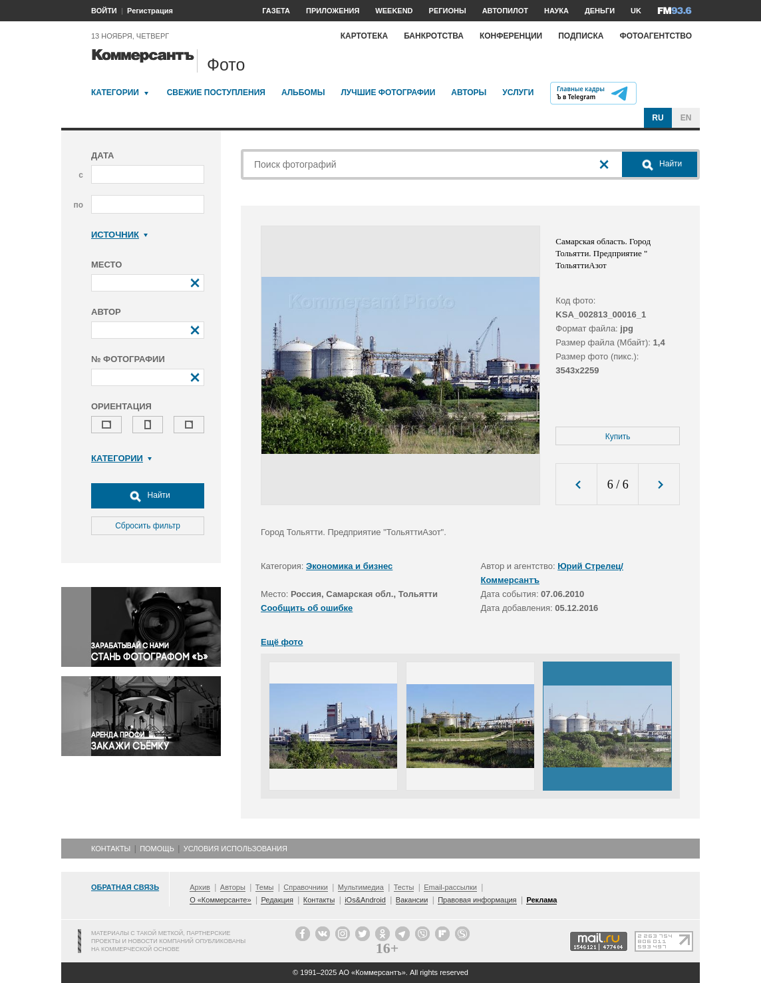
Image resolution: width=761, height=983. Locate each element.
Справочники (305, 887)
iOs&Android (365, 900)
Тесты (404, 887)
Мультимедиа (361, 887)
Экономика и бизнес (349, 566)
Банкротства (434, 36)
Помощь (157, 849)
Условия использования (235, 849)
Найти (147, 496)
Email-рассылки (450, 887)
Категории (115, 92)
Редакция (277, 900)
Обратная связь (125, 887)
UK (636, 11)
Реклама (541, 900)
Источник (119, 235)
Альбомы (303, 92)
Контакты (110, 849)
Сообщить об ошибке (307, 608)
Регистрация (150, 11)
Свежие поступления (216, 92)
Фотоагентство (655, 36)
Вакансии (412, 900)
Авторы (468, 92)
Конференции (511, 36)
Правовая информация (477, 900)
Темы (264, 887)
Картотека (364, 36)
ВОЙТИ (104, 11)
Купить (618, 436)
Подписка (580, 36)
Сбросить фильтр (147, 525)
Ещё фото (282, 642)
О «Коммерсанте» (220, 900)
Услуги (517, 92)
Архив (200, 887)
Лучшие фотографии (388, 92)
